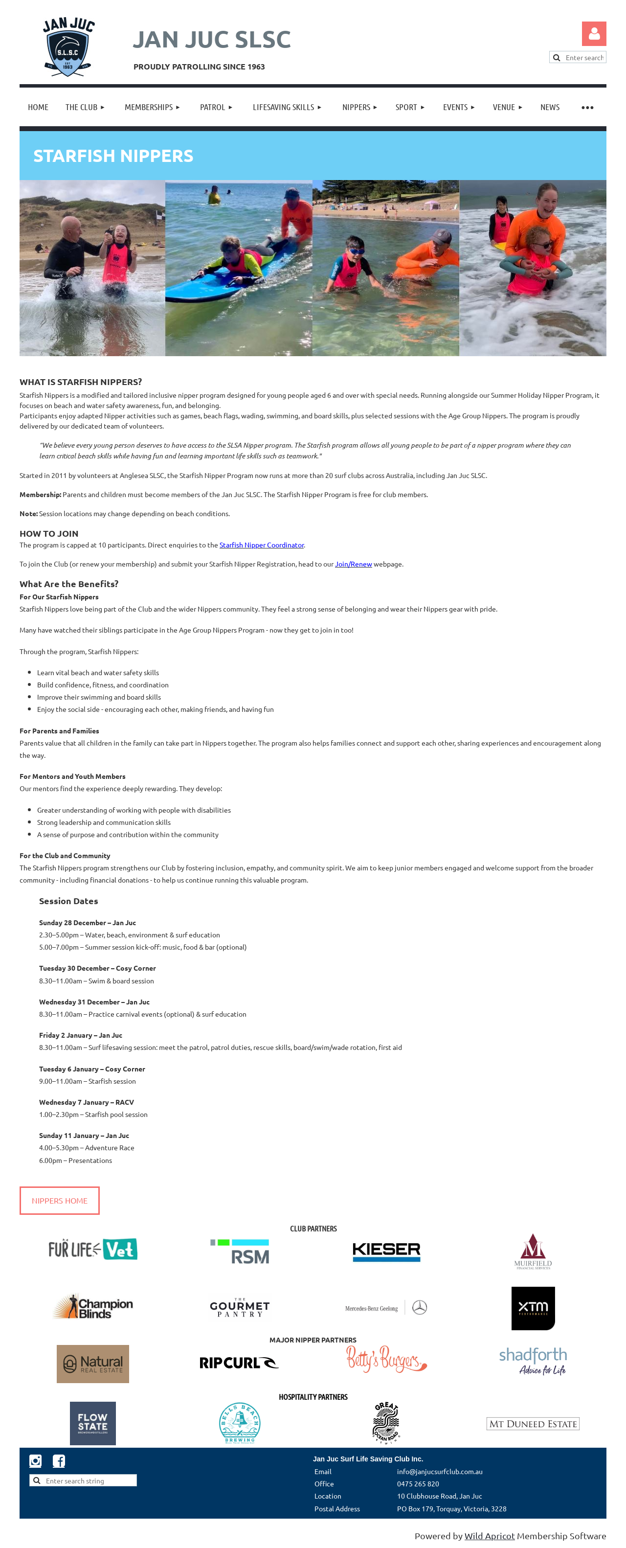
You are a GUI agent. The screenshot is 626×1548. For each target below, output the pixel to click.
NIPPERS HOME (60, 1200)
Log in (594, 34)
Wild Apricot (490, 1535)
